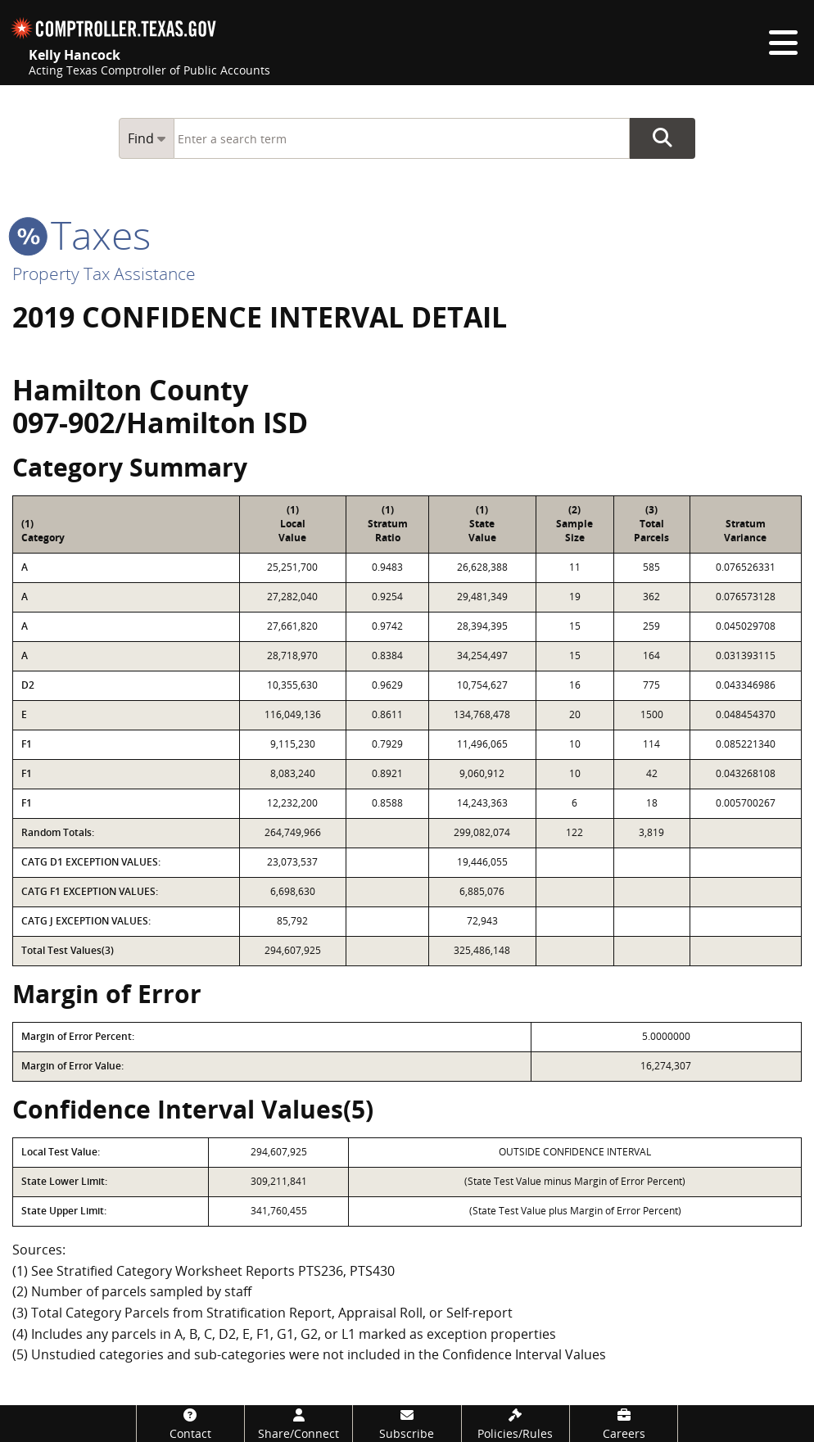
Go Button (662, 138)
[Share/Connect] (298, 1423)
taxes (81, 234)
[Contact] (190, 1423)
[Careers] (623, 1423)
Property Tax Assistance (104, 273)
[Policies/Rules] (515, 1423)
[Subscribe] (406, 1423)
